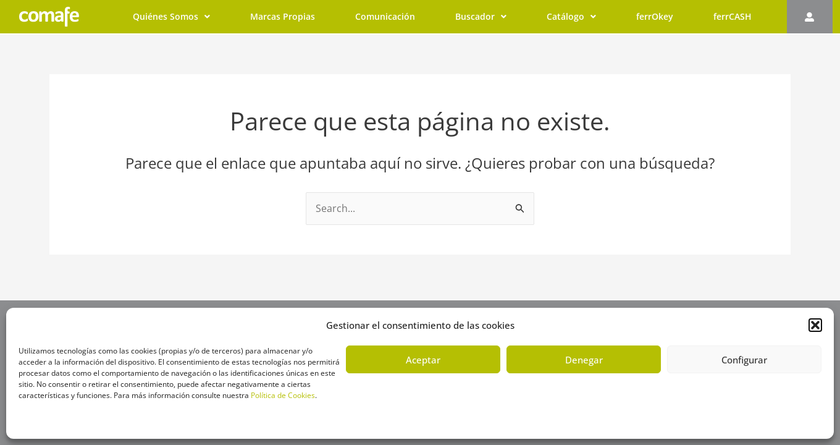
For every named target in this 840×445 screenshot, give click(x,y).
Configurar (744, 360)
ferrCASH (732, 16)
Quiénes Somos (171, 16)
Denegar (584, 360)
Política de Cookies (283, 395)
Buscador (480, 16)
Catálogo (571, 16)
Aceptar (423, 360)
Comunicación (385, 16)
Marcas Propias (282, 16)
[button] (815, 325)
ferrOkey (654, 16)
